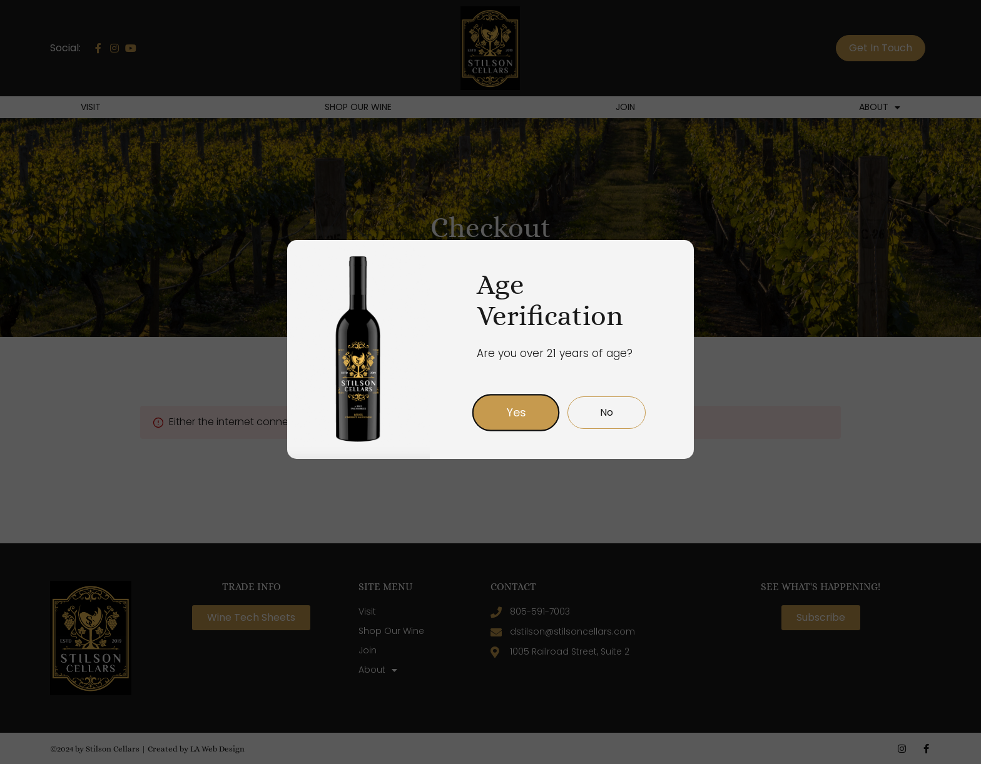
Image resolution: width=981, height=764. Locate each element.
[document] (490, 382)
